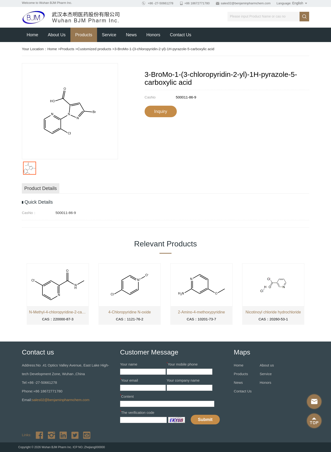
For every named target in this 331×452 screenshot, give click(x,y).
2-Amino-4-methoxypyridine (201, 312)
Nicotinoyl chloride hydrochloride (273, 312)
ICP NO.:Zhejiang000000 (89, 447)
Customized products (94, 49)
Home (32, 34)
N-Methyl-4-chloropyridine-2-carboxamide (57, 312)
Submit (205, 419)
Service (109, 34)
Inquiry (160, 111)
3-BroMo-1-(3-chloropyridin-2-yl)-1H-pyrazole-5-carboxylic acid (164, 49)
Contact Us (180, 34)
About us (57, 34)
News (131, 34)
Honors (153, 34)
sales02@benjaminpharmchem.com (246, 3)
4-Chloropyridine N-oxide (129, 312)
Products (83, 34)
